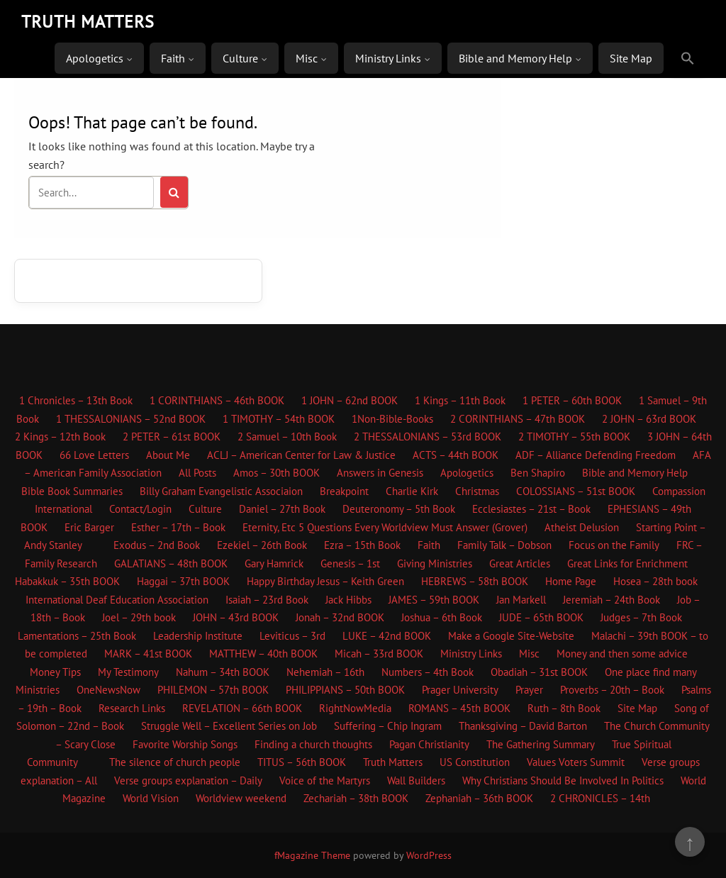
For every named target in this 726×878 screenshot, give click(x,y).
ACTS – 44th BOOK (455, 455)
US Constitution (475, 762)
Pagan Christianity (429, 744)
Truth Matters (393, 762)
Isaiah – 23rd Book (266, 599)
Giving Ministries (434, 563)
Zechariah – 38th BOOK (355, 798)
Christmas (477, 491)
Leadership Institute (197, 636)
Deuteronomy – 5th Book (398, 509)
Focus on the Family (614, 545)
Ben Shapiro (537, 472)
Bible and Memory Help (515, 58)
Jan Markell (521, 599)
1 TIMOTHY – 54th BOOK (279, 419)
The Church (630, 726)
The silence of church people (174, 762)
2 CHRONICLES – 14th (600, 798)
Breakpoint (344, 491)
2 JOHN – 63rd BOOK (649, 419)
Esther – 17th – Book (178, 527)
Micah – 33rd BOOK (379, 653)
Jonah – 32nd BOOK (340, 617)
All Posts (197, 472)
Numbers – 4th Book (427, 672)
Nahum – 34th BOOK (222, 672)
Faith (173, 58)
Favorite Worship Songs (185, 744)
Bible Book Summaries (72, 491)
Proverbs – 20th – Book (612, 689)
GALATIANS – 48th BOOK (171, 563)
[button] (687, 59)
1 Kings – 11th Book (460, 400)
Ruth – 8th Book (564, 708)
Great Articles (519, 563)
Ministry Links (388, 58)
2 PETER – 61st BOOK (171, 436)
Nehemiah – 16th (325, 672)
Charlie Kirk (412, 491)
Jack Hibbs (348, 599)
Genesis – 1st (350, 563)
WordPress (429, 855)
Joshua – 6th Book (441, 617)
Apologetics (94, 58)
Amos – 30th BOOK (276, 472)
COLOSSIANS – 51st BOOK (575, 491)
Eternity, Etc (269, 527)
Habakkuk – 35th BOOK (67, 581)
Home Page (570, 581)
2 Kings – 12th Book (60, 436)
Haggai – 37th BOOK (183, 581)
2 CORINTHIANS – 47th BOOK (517, 419)
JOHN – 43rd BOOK (236, 617)
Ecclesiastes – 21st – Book (531, 509)
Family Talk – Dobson (504, 545)
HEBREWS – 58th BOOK (474, 581)
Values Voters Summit (576, 762)
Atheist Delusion (581, 527)
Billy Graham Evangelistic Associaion (221, 491)
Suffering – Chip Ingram (388, 726)
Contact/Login (140, 509)
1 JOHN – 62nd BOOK (349, 400)
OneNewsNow (108, 689)
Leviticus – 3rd (292, 636)
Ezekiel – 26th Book (262, 545)
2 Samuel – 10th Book (287, 436)
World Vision (151, 798)
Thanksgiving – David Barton (523, 726)
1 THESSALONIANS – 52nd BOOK (131, 419)
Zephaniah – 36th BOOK (479, 798)
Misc (307, 58)
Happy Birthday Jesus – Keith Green (325, 581)
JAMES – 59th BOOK (434, 599)
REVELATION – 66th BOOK (242, 708)
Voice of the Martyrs (324, 780)
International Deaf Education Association (117, 599)
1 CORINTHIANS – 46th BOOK (217, 400)
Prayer (529, 689)
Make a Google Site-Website (511, 636)
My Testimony (128, 672)
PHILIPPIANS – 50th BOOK (345, 689)
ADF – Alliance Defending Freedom (595, 455)
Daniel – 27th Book (282, 509)
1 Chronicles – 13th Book (76, 400)
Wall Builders (416, 780)
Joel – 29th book (139, 617)
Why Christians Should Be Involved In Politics (563, 780)
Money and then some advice (622, 653)
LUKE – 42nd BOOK (386, 636)
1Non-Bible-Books (392, 419)
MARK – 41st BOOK (148, 653)
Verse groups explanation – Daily (188, 780)
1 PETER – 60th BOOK (572, 400)
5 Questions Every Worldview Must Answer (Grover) (412, 527)
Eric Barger (89, 527)
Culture (240, 58)
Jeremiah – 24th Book (611, 599)
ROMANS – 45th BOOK (459, 708)
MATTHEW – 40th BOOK (263, 653)
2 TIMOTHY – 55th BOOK (574, 436)
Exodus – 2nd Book (156, 545)
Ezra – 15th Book (362, 545)
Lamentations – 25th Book (77, 636)
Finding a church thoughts (313, 744)
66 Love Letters (94, 455)
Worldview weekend (241, 798)
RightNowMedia (355, 708)
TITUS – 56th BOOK (301, 762)
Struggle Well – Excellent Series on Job (229, 726)
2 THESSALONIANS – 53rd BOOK (427, 436)
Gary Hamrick (274, 563)
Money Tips (55, 672)
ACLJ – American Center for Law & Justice (301, 455)
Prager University (460, 689)
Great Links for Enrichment (627, 563)
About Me (168, 455)
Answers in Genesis (380, 472)
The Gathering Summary (540, 744)
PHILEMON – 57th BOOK (213, 689)
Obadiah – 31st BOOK (539, 672)
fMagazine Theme (312, 855)
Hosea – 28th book (655, 581)
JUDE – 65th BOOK (541, 617)
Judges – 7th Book (641, 617)
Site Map (631, 58)
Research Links (132, 708)
